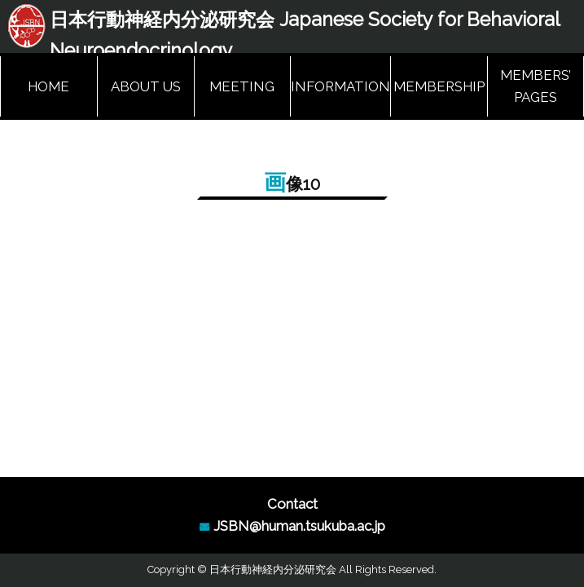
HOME (48, 86)
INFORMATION (340, 86)
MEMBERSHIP (439, 86)
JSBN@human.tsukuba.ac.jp (299, 526)
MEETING (241, 86)
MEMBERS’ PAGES (535, 86)
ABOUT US (146, 86)
